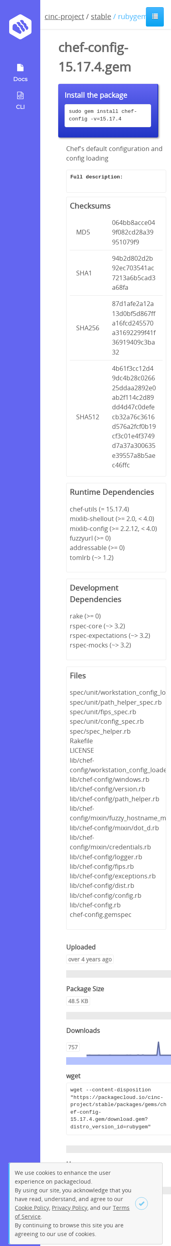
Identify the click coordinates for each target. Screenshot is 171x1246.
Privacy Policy (69, 1207)
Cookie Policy (32, 1207)
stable (101, 16)
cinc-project (64, 16)
